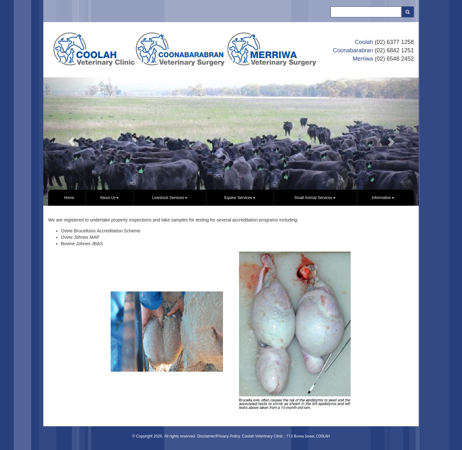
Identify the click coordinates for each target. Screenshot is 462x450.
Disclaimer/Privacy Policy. (219, 436)
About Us (109, 197)
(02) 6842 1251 (394, 50)
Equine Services (239, 197)
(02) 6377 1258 (394, 42)
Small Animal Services (315, 197)
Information (383, 197)
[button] (71, 141)
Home (69, 197)
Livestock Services (169, 197)
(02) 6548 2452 (394, 59)
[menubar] (231, 198)
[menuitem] (69, 198)
